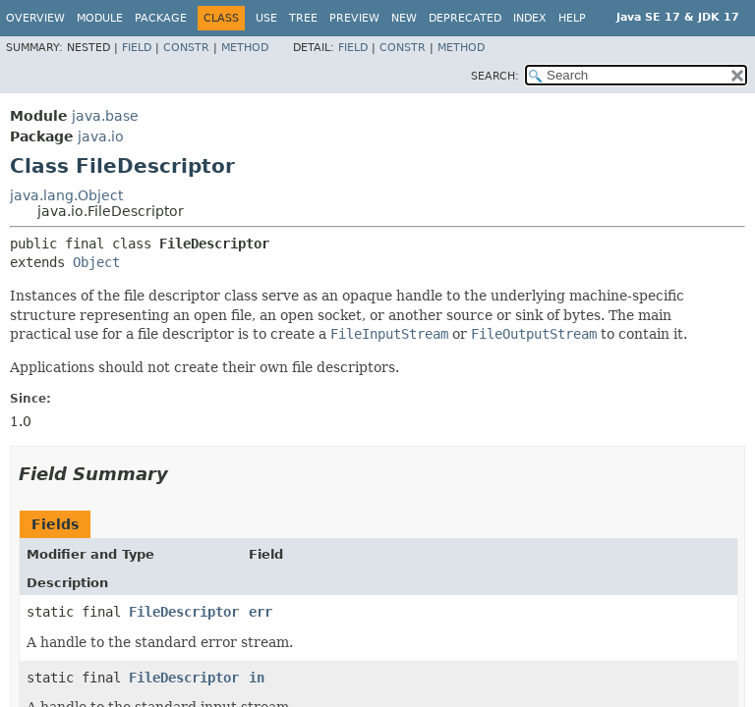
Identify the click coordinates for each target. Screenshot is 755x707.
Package (161, 18)
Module (100, 18)
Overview (35, 18)
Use (266, 18)
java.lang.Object (66, 195)
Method (244, 47)
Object (96, 262)
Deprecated (465, 18)
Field (136, 47)
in (256, 677)
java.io (101, 136)
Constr (186, 47)
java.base (105, 116)
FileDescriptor (184, 612)
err (260, 612)
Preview (354, 18)
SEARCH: (495, 76)
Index (530, 18)
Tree (303, 18)
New (404, 18)
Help (572, 18)
